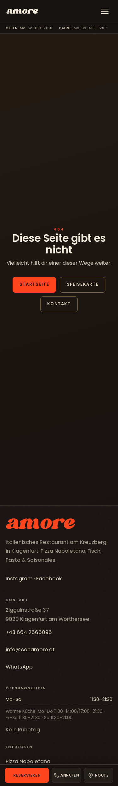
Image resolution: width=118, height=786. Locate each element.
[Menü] (104, 11)
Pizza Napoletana (28, 761)
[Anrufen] (66, 775)
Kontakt (59, 304)
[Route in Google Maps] (98, 775)
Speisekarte (82, 284)
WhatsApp (19, 666)
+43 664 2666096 (29, 632)
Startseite (34, 284)
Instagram (19, 578)
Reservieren (27, 775)
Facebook (49, 578)
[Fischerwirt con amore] (22, 11)
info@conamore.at (30, 649)
